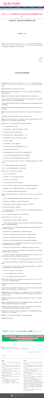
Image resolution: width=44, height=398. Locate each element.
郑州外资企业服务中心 (8, 9)
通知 (28, 348)
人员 (20, 348)
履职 (23, 348)
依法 (22, 348)
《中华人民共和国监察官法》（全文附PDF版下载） (9, 381)
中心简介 (10, 7)
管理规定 (26, 348)
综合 (15, 348)
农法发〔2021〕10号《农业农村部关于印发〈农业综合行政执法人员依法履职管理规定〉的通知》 (29, 9)
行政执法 (17, 348)
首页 (3, 7)
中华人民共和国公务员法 (7, 45)
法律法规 (18, 7)
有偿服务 (39, 7)
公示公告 (25, 7)
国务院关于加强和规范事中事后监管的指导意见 (13, 43)
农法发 (7, 348)
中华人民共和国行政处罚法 (29, 45)
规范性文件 (13, 9)
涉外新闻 (32, 7)
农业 (13, 348)
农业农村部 (10, 348)
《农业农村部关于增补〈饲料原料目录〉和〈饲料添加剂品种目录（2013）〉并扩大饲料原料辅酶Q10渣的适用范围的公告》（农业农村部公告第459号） (11, 366)
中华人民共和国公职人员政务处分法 (18, 45)
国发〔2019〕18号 (25, 43)
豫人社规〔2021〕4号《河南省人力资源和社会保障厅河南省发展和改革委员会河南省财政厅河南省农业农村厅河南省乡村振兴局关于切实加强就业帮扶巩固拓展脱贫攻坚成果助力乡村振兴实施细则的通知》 (33, 383)
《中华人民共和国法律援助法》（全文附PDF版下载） (9, 380)
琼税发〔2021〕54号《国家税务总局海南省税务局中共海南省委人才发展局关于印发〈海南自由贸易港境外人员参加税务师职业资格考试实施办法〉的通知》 (33, 386)
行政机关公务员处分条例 (33, 279)
